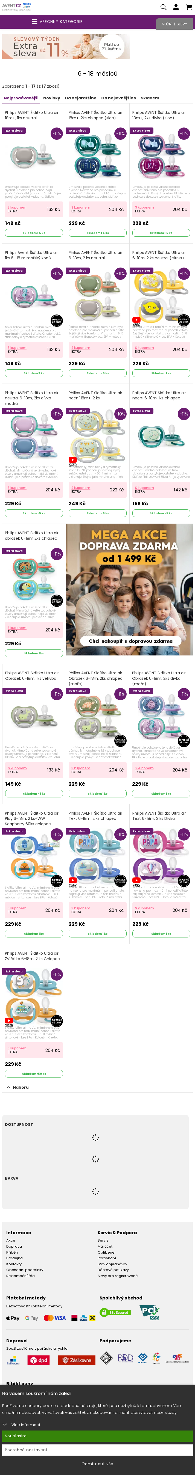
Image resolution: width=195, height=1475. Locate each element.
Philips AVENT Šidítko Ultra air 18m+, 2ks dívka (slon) (159, 116)
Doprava (14, 1247)
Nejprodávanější (21, 99)
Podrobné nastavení (26, 1450)
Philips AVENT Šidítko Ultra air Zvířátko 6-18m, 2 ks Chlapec (32, 957)
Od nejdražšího (81, 99)
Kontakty (14, 1265)
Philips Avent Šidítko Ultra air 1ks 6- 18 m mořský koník (31, 256)
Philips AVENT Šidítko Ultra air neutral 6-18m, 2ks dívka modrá (32, 399)
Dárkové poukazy (113, 1270)
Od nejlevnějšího (118, 99)
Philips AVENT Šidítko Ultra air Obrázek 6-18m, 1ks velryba (32, 676)
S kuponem (17, 208)
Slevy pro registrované (118, 1276)
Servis (103, 1241)
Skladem (150, 99)
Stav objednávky (112, 1265)
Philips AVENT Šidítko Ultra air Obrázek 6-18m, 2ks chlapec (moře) (96, 679)
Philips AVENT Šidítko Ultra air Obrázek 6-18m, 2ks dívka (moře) (159, 679)
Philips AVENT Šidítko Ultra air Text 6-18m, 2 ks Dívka (159, 817)
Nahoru (18, 1088)
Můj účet (105, 1247)
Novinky (51, 99)
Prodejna (14, 1259)
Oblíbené (106, 1253)
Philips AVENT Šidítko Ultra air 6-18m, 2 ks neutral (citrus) (159, 256)
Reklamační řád (20, 1276)
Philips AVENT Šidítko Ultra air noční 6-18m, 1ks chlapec (159, 396)
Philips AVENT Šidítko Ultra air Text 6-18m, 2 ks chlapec (95, 817)
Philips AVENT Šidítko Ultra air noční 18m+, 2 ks (95, 396)
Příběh (12, 1253)
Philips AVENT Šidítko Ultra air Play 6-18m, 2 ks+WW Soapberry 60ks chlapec (32, 819)
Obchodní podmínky (24, 1270)
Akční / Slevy (174, 24)
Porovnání (107, 1259)
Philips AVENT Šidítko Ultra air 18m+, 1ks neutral (32, 116)
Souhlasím (16, 1436)
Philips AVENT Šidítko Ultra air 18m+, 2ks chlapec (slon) (95, 116)
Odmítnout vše (97, 1464)
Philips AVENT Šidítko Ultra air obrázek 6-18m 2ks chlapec (32, 536)
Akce (10, 1241)
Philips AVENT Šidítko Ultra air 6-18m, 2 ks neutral (95, 256)
